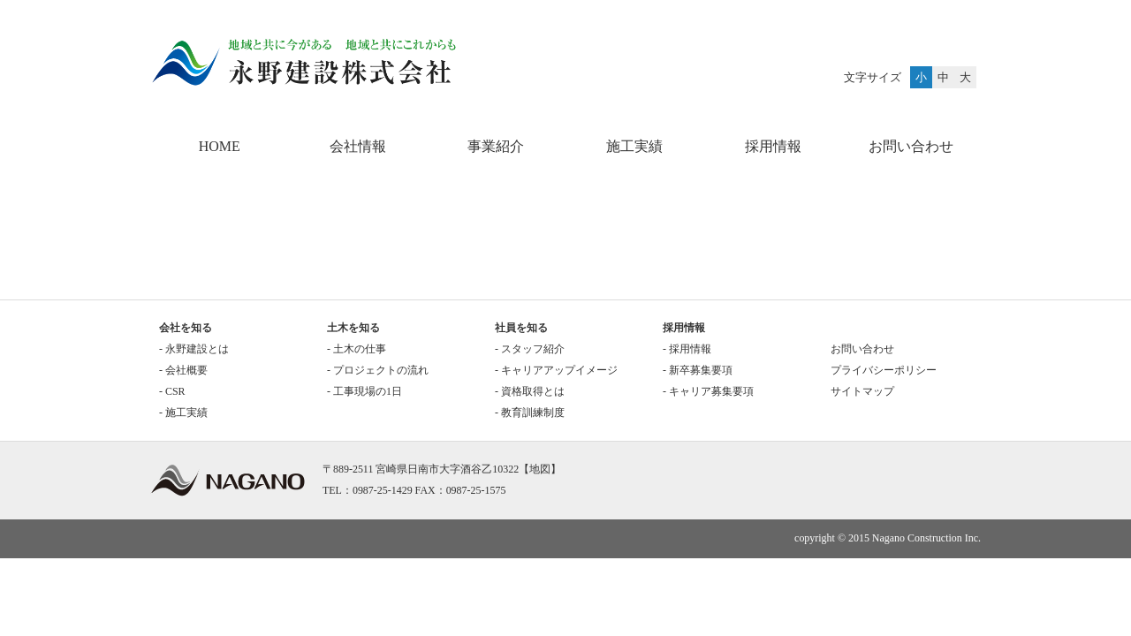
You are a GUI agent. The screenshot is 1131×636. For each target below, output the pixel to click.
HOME (219, 146)
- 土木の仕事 (356, 349)
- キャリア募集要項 (708, 391)
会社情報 (358, 146)
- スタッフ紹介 (530, 349)
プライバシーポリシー (884, 370)
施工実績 (634, 146)
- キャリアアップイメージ (556, 370)
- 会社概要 (183, 370)
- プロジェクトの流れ (378, 370)
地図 (539, 469)
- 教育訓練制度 (530, 412)
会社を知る (185, 328)
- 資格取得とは (530, 391)
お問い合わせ (911, 146)
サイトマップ (862, 391)
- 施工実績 (183, 412)
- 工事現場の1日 (364, 391)
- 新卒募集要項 (697, 370)
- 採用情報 (687, 349)
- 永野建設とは (194, 349)
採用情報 (773, 146)
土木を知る (353, 328)
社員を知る (521, 328)
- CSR (172, 391)
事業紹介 (495, 146)
